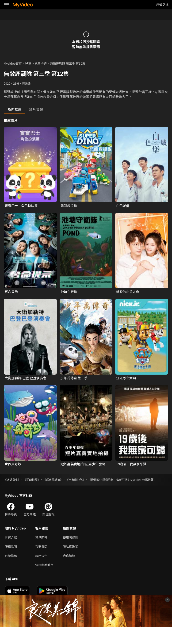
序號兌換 (162, 4)
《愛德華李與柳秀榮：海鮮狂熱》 (109, 480)
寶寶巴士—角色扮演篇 (21, 205)
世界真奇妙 (13, 464)
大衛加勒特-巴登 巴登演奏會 (25, 378)
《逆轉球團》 (31, 480)
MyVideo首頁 (13, 63)
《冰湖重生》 (12, 480)
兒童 (28, 63)
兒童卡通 (40, 63)
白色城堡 (122, 205)
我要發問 (41, 546)
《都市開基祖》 (53, 480)
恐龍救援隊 (69, 205)
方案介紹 (11, 537)
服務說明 (11, 546)
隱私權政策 (70, 546)
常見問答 (41, 537)
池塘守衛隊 (69, 291)
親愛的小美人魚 (127, 291)
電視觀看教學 (44, 565)
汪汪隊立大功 (126, 378)
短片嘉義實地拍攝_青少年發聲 (83, 464)
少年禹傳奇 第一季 (74, 378)
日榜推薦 (11, 555)
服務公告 (41, 555)
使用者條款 (70, 537)
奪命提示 (11, 291)
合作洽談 (69, 555)
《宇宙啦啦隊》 (75, 480)
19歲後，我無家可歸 (131, 464)
